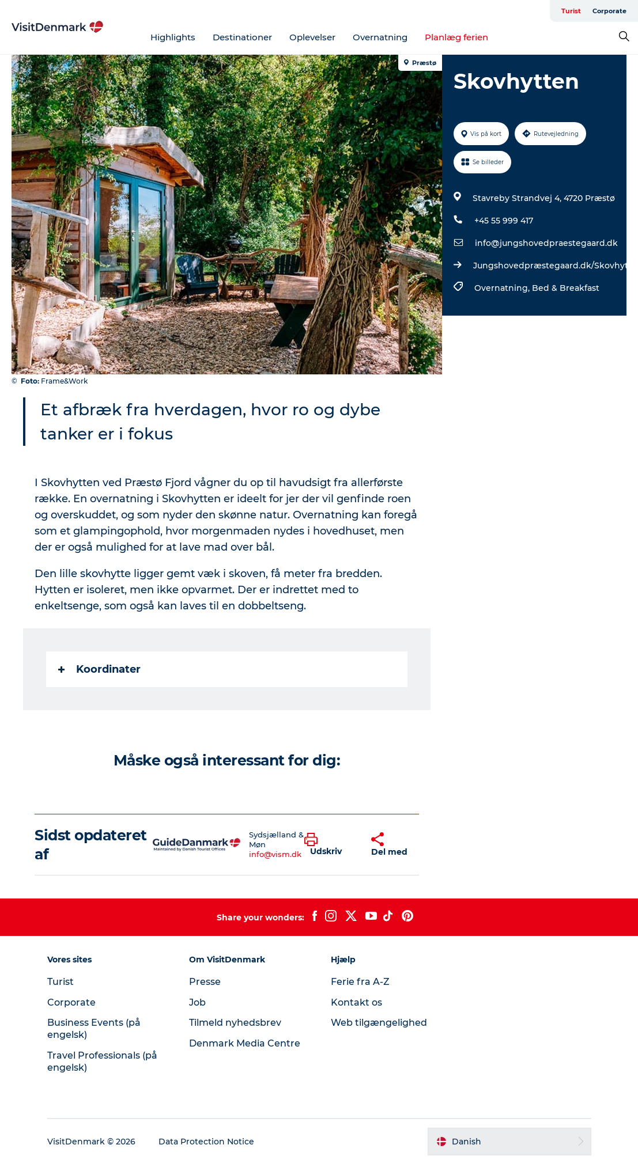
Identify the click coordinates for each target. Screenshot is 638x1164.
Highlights (172, 37)
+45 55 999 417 (503, 220)
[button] (329, 845)
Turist (571, 11)
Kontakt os (356, 1002)
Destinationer (242, 37)
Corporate (609, 11)
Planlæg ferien (456, 37)
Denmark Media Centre (244, 1043)
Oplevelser (312, 37)
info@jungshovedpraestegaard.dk (546, 243)
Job (197, 1002)
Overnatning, (503, 288)
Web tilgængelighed (379, 1022)
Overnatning (380, 37)
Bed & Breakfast (565, 288)
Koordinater (99, 669)
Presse (205, 981)
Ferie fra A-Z (360, 981)
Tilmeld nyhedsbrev (235, 1022)
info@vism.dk (275, 854)
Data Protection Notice (206, 1141)
